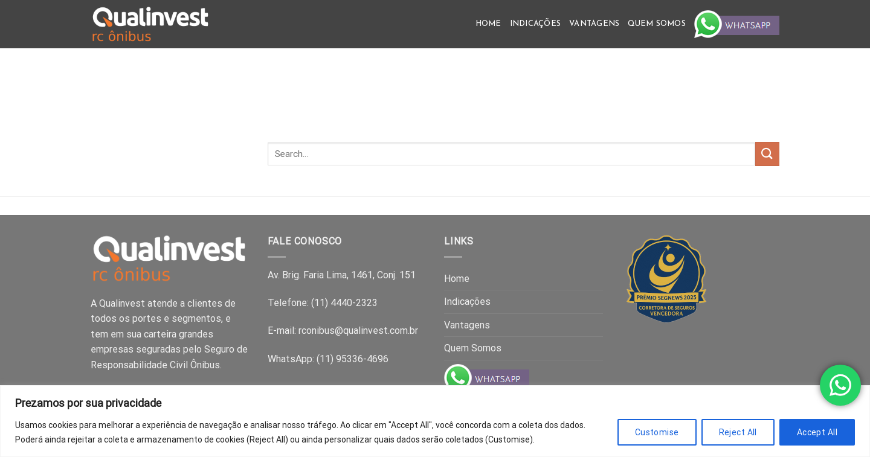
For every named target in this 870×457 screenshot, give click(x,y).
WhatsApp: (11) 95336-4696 (328, 359)
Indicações (535, 24)
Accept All (817, 432)
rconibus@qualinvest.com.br (358, 330)
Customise (657, 432)
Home (488, 24)
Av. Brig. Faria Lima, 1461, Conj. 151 (342, 275)
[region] (435, 421)
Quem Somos (657, 24)
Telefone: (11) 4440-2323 (323, 302)
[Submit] (767, 153)
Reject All (738, 432)
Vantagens (594, 24)
